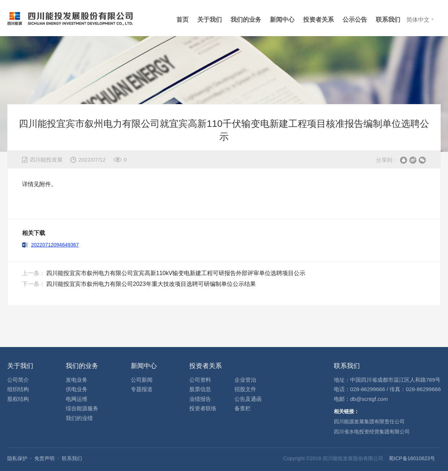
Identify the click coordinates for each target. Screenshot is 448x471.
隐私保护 (17, 458)
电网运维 (76, 399)
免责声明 (44, 458)
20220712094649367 (55, 245)
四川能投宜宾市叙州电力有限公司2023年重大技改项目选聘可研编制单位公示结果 (151, 284)
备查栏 (242, 408)
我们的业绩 (79, 418)
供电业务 (76, 389)
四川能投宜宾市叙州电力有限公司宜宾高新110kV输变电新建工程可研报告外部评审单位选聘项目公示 (175, 273)
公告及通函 (248, 399)
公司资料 (200, 380)
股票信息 (200, 389)
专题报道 (141, 389)
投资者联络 (202, 408)
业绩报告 (200, 399)
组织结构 (18, 389)
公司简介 (18, 380)
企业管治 (245, 380)
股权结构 (18, 399)
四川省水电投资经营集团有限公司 (372, 431)
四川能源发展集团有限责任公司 (369, 421)
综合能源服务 (82, 408)
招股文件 (245, 389)
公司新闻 (141, 380)
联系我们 (72, 458)
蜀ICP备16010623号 (412, 458)
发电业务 (76, 380)
